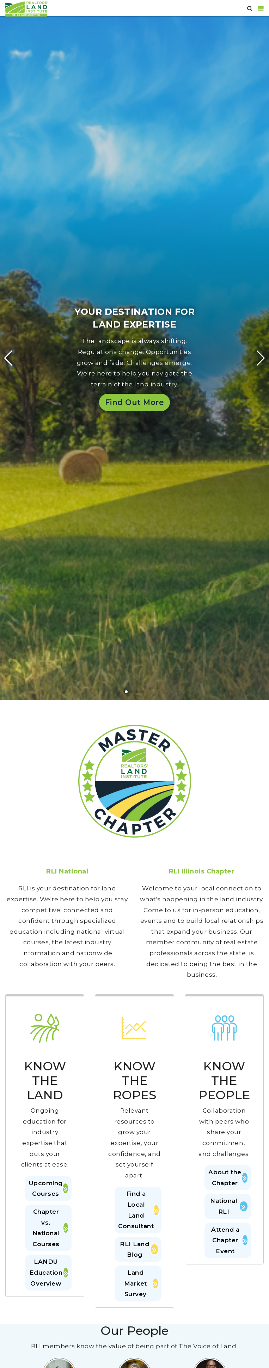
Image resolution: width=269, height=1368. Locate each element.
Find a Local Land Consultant (138, 1210)
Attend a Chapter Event (229, 1240)
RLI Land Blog (139, 1249)
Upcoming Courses (48, 1189)
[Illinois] (26, 8)
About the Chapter (227, 1178)
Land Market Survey (141, 1283)
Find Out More (134, 402)
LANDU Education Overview (49, 1272)
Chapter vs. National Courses (50, 1228)
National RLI (228, 1206)
